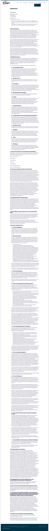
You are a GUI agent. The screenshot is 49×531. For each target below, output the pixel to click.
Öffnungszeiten (40, 2)
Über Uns (35, 2)
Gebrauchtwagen (31, 2)
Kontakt (45, 2)
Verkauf (21, 2)
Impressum (44, 526)
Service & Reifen (25, 2)
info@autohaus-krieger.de (16, 19)
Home (17, 2)
